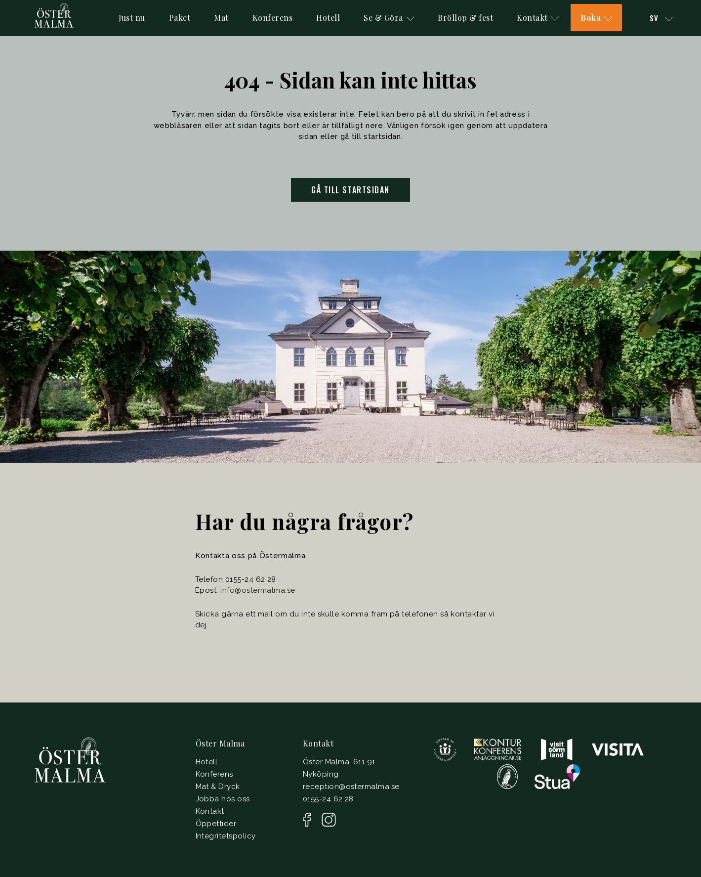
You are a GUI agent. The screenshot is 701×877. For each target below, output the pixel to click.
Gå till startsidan (350, 190)
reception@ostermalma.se (351, 786)
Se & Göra (389, 17)
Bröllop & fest (465, 17)
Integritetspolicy (226, 836)
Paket (180, 17)
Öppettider (216, 823)
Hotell (328, 17)
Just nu (132, 17)
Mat (221, 17)
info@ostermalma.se (257, 590)
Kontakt (538, 17)
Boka (596, 17)
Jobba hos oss (223, 798)
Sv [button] (661, 17)
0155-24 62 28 (328, 798)
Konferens (272, 17)
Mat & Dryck (218, 786)
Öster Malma (220, 743)
